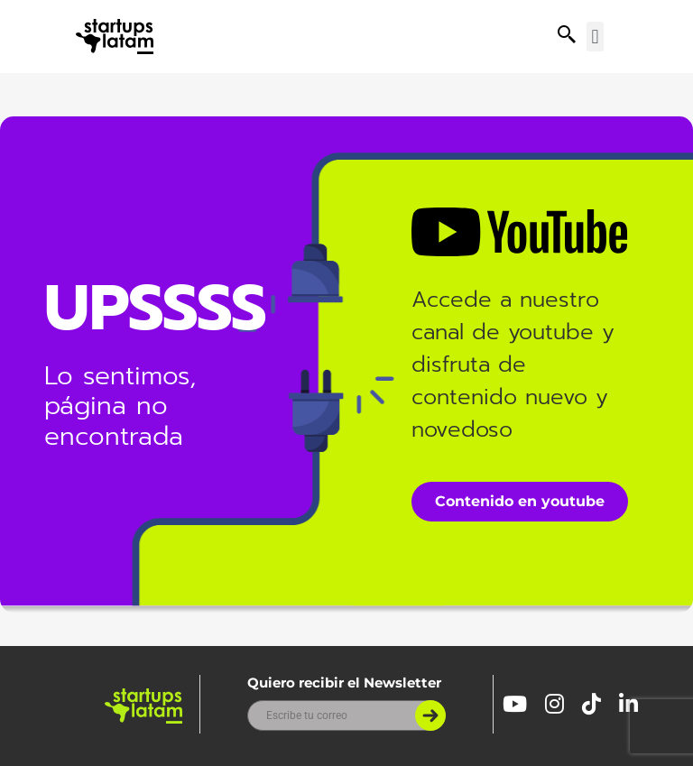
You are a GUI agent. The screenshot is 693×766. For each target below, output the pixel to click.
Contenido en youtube (520, 501)
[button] (595, 36)
